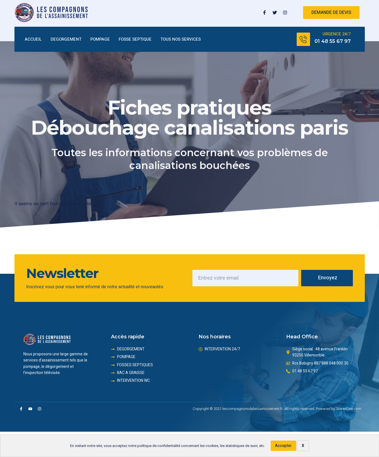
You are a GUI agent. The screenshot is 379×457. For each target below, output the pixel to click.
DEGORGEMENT (66, 39)
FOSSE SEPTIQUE (135, 39)
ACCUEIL (33, 39)
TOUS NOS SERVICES (180, 39)
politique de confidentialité (158, 445)
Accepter (283, 446)
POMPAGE (100, 39)
